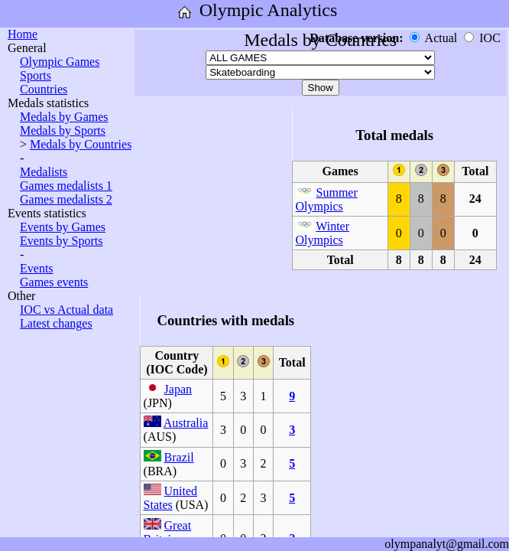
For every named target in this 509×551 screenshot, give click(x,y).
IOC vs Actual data (66, 309)
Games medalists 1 (66, 185)
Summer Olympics (327, 199)
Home (22, 34)
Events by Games (62, 226)
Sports (35, 75)
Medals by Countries (80, 144)
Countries (43, 89)
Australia (186, 422)
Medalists (43, 171)
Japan (178, 389)
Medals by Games (64, 116)
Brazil (179, 457)
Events (36, 268)
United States (171, 497)
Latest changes (56, 323)
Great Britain (168, 532)
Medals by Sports (62, 130)
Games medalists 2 (66, 199)
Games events (54, 282)
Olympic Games (59, 61)
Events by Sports (61, 240)
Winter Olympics (323, 233)
